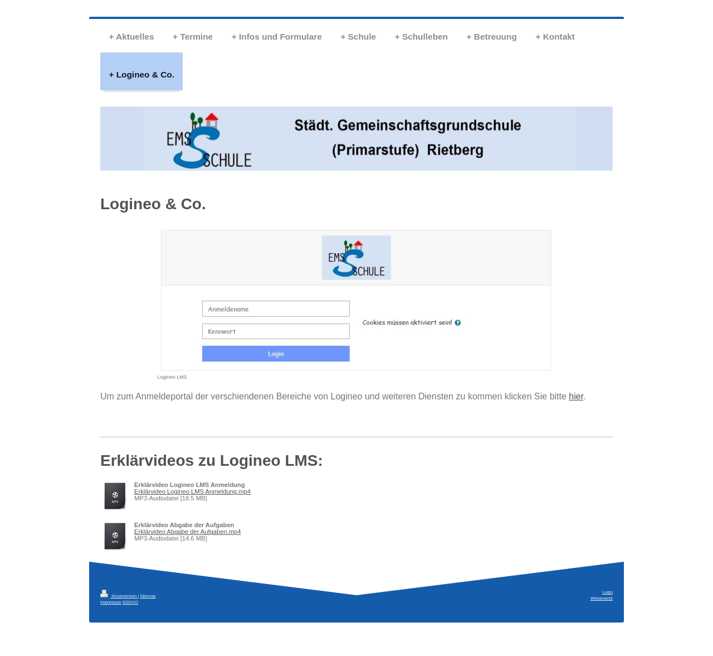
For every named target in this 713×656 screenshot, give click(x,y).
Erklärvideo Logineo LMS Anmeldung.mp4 (192, 491)
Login (607, 592)
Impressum (110, 602)
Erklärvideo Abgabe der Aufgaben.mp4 (187, 531)
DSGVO (130, 602)
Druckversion (119, 596)
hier (576, 396)
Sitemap (147, 596)
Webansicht (601, 598)
